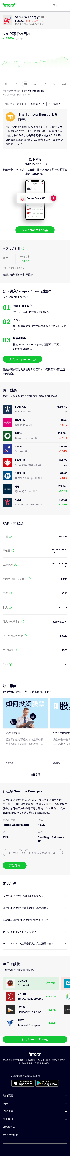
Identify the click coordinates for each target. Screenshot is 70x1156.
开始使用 (14, 865)
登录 (55, 5)
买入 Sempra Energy (35, 230)
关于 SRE (22, 104)
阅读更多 (9, 763)
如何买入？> (37, 104)
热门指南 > (54, 104)
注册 (5, 274)
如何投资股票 (13, 733)
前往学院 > (36, 774)
